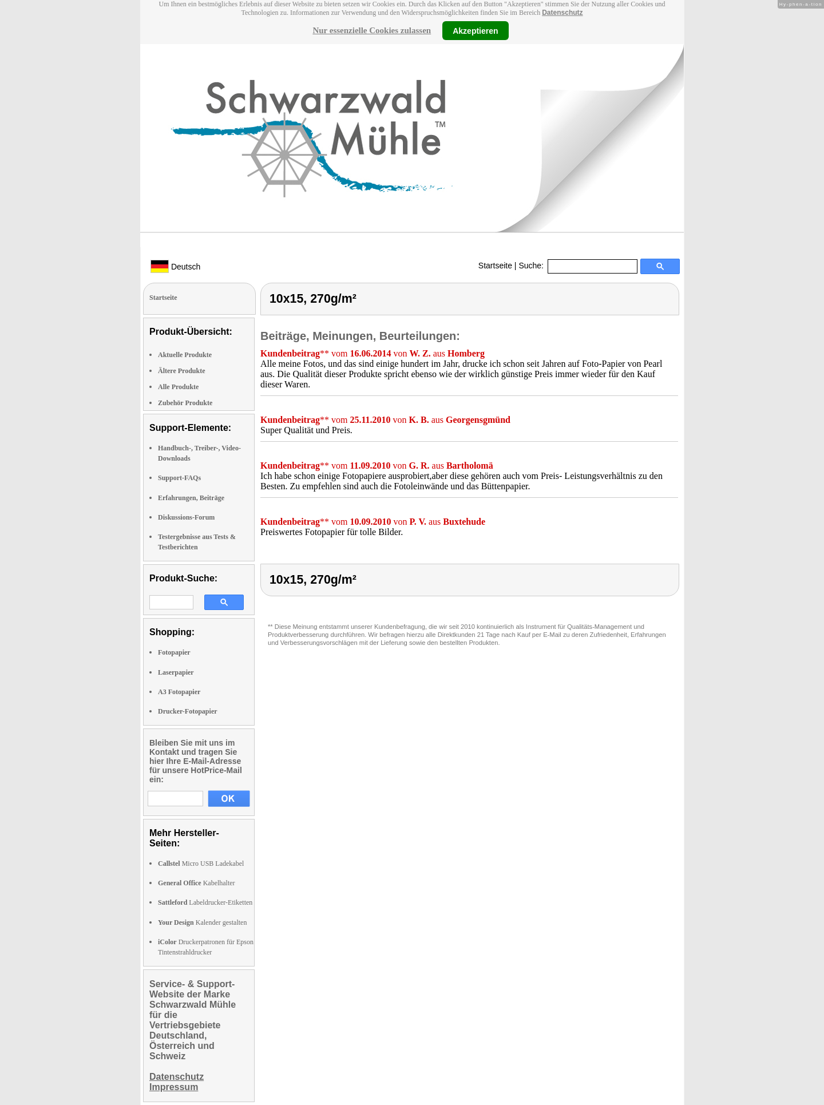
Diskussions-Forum (186, 517)
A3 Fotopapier (179, 692)
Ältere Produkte (181, 371)
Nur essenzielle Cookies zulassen (371, 30)
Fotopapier (174, 652)
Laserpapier (176, 672)
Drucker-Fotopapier (187, 711)
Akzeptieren (475, 30)
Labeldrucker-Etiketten (205, 902)
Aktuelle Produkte (185, 355)
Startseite (495, 265)
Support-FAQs (179, 478)
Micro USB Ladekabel (201, 864)
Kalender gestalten (202, 922)
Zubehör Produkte (185, 403)
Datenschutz (562, 13)
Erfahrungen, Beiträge (191, 498)
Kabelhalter (196, 883)
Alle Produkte (178, 387)
